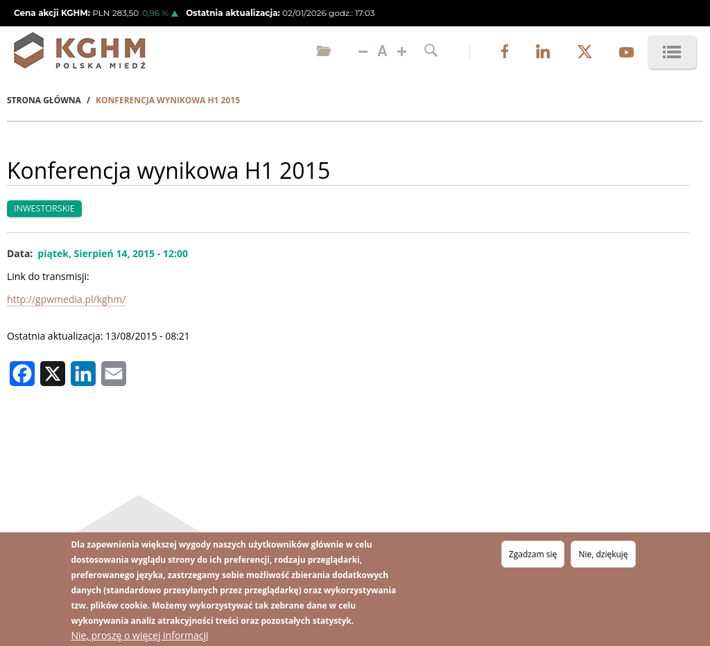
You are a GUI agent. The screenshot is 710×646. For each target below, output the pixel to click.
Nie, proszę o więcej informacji (139, 636)
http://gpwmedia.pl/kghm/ (66, 299)
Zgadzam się (533, 555)
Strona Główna (44, 100)
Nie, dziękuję (602, 555)
